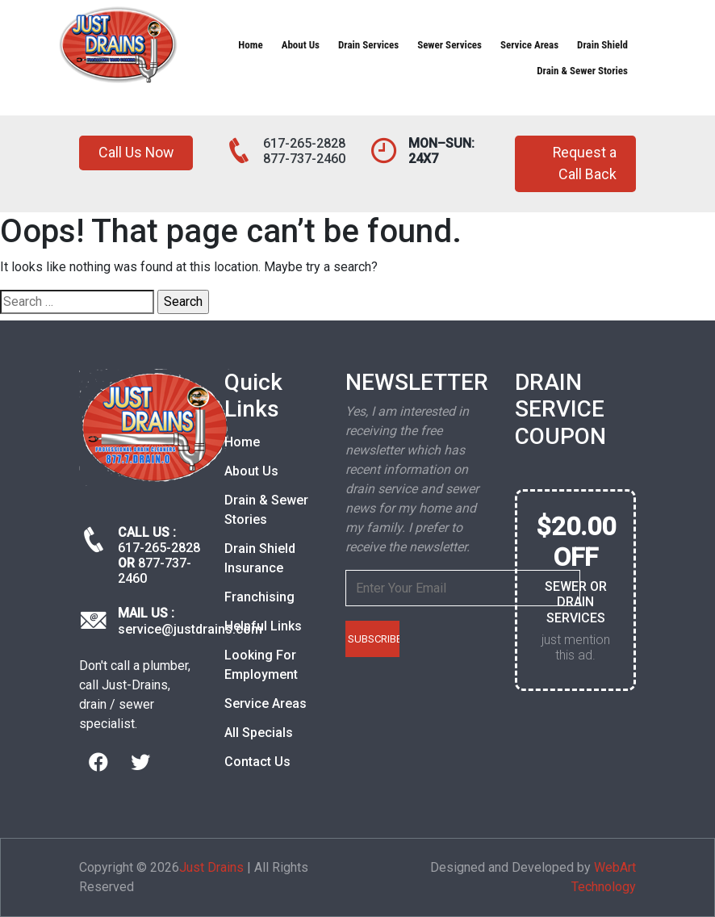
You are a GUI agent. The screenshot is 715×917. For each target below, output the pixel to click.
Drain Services (368, 45)
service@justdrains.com (190, 629)
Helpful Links (263, 626)
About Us (301, 45)
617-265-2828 (304, 143)
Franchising (259, 597)
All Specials (258, 732)
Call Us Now (136, 152)
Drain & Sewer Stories (582, 71)
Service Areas (529, 45)
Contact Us (257, 761)
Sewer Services (449, 45)
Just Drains (211, 867)
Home (250, 45)
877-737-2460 (304, 158)
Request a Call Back (584, 163)
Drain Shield (602, 45)
